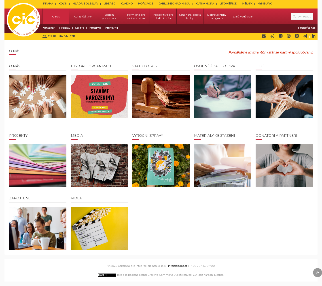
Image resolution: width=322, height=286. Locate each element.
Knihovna (111, 27)
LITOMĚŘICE (228, 3)
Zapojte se (19, 198)
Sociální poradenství (109, 16)
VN (66, 36)
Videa (76, 198)
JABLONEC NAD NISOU (174, 3)
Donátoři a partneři (276, 135)
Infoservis (95, 27)
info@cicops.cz (177, 265)
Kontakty (48, 27)
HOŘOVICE (145, 3)
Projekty (64, 27)
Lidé (260, 66)
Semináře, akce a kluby (190, 16)
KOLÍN (63, 3)
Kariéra (79, 27)
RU (55, 36)
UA (61, 36)
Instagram (288, 36)
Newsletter (272, 36)
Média (77, 135)
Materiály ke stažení (214, 135)
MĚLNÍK (247, 3)
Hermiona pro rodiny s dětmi (136, 16)
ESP (72, 36)
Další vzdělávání (243, 16)
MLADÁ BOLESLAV (85, 3)
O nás (56, 16)
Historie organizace (91, 66)
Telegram (305, 36)
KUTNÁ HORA (205, 3)
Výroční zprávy (147, 135)
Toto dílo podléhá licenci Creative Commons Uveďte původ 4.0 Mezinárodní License (160, 274)
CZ (44, 36)
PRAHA (48, 3)
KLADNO (127, 3)
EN (50, 36)
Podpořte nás (306, 27)
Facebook (280, 36)
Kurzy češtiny (83, 16)
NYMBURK (264, 3)
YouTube (297, 36)
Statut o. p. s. (144, 66)
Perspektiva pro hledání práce (163, 16)
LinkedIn (313, 36)
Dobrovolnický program (216, 16)
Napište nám (264, 36)
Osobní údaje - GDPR (214, 66)
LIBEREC (109, 3)
